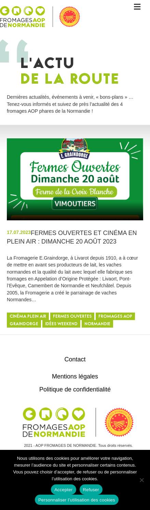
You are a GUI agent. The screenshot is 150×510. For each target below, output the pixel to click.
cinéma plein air (28, 317)
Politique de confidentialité (75, 389)
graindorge (24, 324)
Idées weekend (61, 324)
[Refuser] (141, 480)
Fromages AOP (115, 317)
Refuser (91, 489)
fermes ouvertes (72, 317)
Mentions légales (75, 376)
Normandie (97, 324)
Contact (74, 359)
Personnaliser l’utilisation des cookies (76, 499)
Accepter (63, 489)
